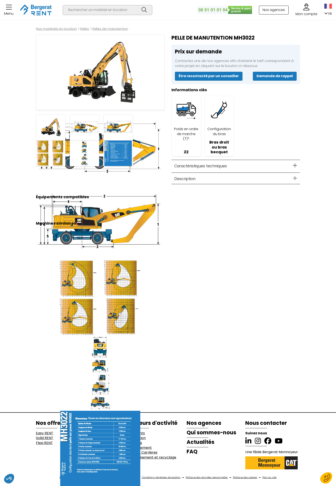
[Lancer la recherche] (144, 10)
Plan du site (269, 477)
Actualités (200, 442)
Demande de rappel (275, 76)
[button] (8, 10)
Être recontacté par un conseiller (209, 76)
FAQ (192, 451)
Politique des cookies (245, 477)
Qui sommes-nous (211, 432)
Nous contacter (266, 423)
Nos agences (274, 9)
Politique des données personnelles (207, 477)
